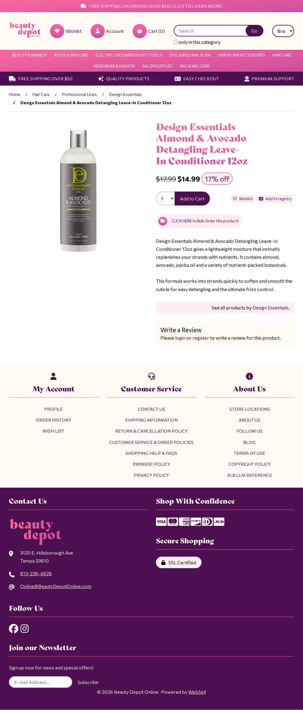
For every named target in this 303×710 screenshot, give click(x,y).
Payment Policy (151, 464)
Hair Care (281, 55)
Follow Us (249, 431)
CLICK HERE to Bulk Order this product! (198, 221)
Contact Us (151, 409)
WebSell (197, 692)
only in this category (197, 42)
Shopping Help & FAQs (151, 453)
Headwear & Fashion (114, 66)
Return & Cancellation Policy (151, 431)
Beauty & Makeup (29, 55)
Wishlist (243, 199)
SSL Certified (178, 562)
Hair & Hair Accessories (241, 55)
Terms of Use (249, 453)
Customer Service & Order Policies (151, 442)
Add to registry (275, 199)
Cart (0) (149, 31)
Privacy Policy (151, 475)
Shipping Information (151, 420)
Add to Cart (192, 198)
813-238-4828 (36, 573)
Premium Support (269, 78)
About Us (249, 420)
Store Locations (249, 409)
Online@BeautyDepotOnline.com (55, 586)
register (200, 337)
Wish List (53, 431)
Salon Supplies (157, 66)
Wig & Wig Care (194, 66)
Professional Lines (79, 94)
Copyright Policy (249, 464)
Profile (53, 409)
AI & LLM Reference (249, 475)
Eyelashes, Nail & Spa (190, 55)
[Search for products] (214, 30)
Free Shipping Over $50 (40, 78)
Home (14, 94)
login (180, 337)
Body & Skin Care (71, 55)
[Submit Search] (254, 30)
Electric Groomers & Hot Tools (129, 55)
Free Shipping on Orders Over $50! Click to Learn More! (151, 6)
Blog (249, 442)
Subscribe (88, 682)
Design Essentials (125, 94)
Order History (53, 420)
